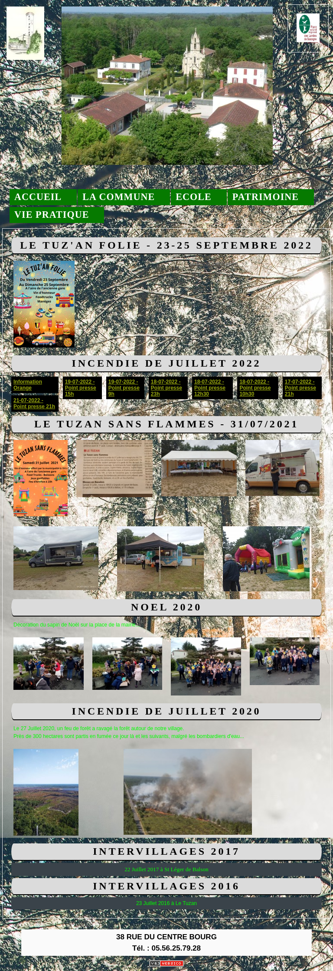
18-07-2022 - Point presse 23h (166, 388)
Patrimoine (265, 196)
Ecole (194, 196)
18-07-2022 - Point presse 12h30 (209, 388)
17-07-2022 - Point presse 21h (300, 388)
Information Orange (27, 385)
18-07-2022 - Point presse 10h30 (255, 388)
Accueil (38, 196)
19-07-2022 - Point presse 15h (80, 388)
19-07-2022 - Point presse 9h (124, 388)
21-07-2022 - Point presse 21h (34, 403)
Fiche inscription (217, 264)
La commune (118, 196)
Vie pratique (51, 214)
